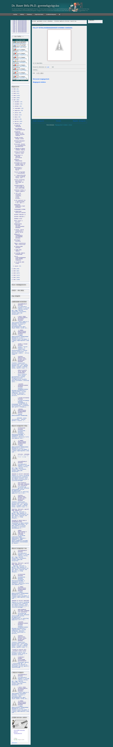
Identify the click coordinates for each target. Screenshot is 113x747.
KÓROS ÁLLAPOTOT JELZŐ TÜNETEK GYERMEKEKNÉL (22, 371)
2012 (14, 277)
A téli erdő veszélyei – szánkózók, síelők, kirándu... (18, 196)
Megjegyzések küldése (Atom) (63, 125)
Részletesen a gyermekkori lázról (18, 169)
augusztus (18, 110)
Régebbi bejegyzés (79, 121)
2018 (14, 97)
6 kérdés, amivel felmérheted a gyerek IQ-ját (19, 231)
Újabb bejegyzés (38, 121)
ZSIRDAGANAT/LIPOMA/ (20, 209)
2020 (14, 93)
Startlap (15, 14)
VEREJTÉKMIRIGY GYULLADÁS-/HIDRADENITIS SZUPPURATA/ (23, 484)
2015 (14, 271)
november (17, 104)
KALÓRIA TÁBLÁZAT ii (20, 214)
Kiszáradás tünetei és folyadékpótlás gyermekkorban (20, 145)
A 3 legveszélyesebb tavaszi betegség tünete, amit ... (20, 176)
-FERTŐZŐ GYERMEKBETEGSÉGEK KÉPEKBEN (23, 385)
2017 (14, 99)
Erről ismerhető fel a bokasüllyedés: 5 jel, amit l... (19, 201)
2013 (14, 275)
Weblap (22, 14)
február (17, 123)
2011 (14, 279)
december (17, 101)
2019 (14, 95)
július (17, 112)
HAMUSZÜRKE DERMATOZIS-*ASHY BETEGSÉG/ (19, 206)
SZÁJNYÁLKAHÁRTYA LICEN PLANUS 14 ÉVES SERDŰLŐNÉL (19, 187)
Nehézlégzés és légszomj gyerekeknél (18, 156)
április (17, 119)
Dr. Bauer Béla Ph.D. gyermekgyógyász (35, 5)
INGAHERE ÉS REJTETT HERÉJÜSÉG (20, 474)
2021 (14, 91)
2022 (14, 89)
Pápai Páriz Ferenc (39, 14)
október (17, 106)
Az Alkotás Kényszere (51, 14)
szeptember (18, 108)
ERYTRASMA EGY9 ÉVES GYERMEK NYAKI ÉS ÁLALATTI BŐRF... (20, 164)
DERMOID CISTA (18, 218)
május (16, 117)
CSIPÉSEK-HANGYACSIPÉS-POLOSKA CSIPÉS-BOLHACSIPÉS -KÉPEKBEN (22, 359)
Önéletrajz (29, 14)
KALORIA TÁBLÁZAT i (19, 216)
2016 (14, 268)
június (17, 114)
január (17, 266)
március (17, 121)
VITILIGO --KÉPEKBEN (23, 454)
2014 (14, 273)
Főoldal (58, 121)
